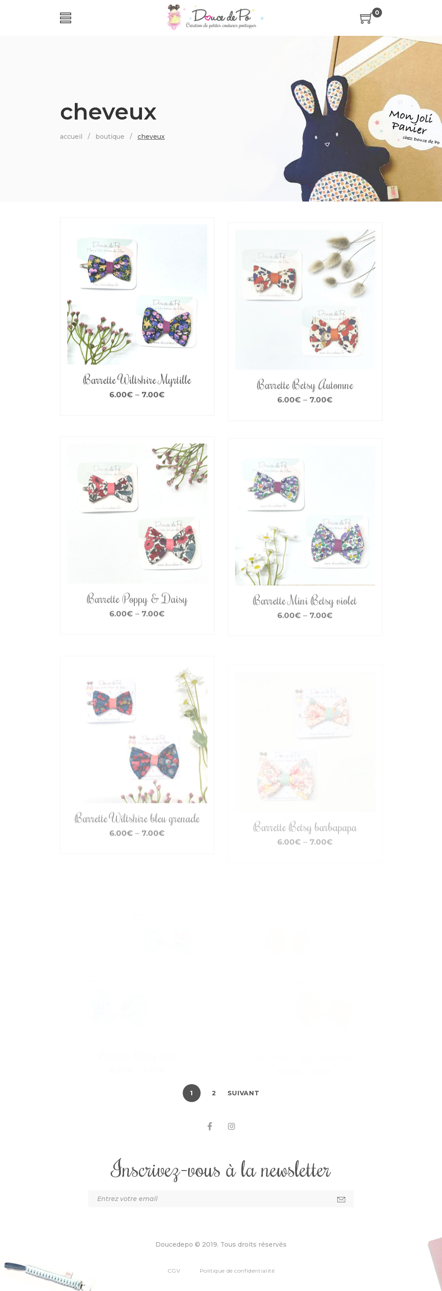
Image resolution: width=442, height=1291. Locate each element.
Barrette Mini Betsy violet (305, 629)
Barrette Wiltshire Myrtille (137, 393)
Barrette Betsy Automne (305, 410)
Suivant (243, 1093)
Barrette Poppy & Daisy (137, 626)
